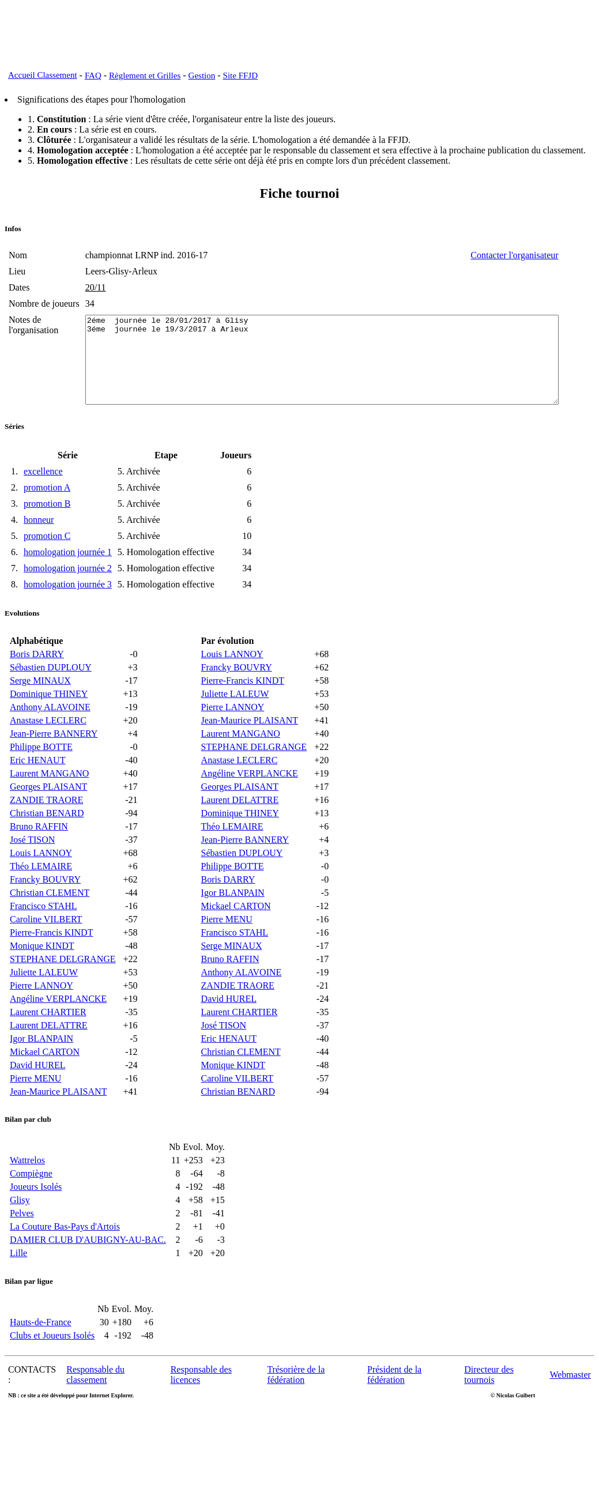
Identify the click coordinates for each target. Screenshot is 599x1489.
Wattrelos (27, 1188)
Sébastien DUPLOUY (51, 695)
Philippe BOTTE (41, 774)
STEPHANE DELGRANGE (63, 987)
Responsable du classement (95, 1402)
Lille (18, 1281)
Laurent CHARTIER (48, 1040)
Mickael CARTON (45, 1079)
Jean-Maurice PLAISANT (58, 1119)
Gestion (202, 75)
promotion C (47, 563)
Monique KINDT (42, 973)
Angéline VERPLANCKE (58, 1026)
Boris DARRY (37, 682)
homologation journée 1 (68, 580)
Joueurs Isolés (36, 1214)
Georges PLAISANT (48, 814)
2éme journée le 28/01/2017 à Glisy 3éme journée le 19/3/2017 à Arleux (329, 378)
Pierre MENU (35, 1106)
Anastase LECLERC (48, 748)
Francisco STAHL (43, 933)
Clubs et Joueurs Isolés (52, 1363)
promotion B (47, 531)
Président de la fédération (394, 1402)
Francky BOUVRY (45, 907)
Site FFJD (240, 75)
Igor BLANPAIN (41, 1066)
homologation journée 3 (68, 612)
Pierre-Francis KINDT (51, 960)
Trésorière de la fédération (296, 1402)
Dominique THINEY (49, 721)
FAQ (93, 75)
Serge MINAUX (40, 708)
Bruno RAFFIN (39, 854)
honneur (39, 547)
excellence (43, 499)
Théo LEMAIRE (41, 894)
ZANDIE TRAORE (46, 827)
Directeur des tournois (489, 1402)
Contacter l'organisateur (551, 255)
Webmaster (570, 1402)
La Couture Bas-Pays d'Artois (65, 1254)
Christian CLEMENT (49, 920)
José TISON (32, 867)
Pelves (22, 1241)
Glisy (20, 1227)
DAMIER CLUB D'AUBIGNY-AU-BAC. (88, 1267)
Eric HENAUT (37, 788)
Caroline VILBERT (46, 947)
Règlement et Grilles (144, 75)
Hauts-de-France (40, 1350)
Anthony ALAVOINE (50, 735)
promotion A (47, 515)
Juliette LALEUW (44, 1000)
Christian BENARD (47, 841)
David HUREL (37, 1093)
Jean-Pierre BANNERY (53, 761)
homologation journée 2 (68, 596)
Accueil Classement (42, 75)
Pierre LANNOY (41, 1013)
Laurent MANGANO (49, 801)
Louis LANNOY (41, 880)
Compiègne (31, 1201)
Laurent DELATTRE (49, 1053)
